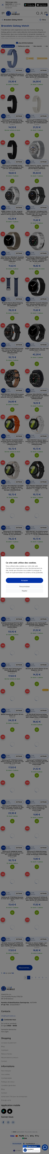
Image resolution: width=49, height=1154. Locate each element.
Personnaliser (24, 586)
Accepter (24, 580)
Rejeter (24, 591)
